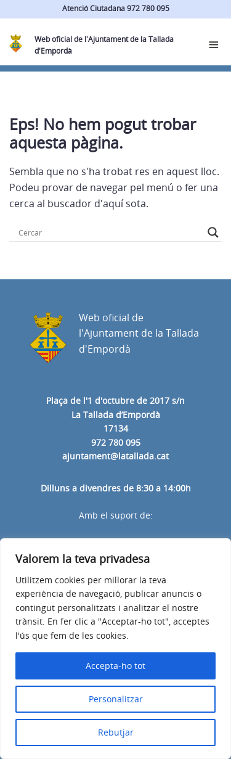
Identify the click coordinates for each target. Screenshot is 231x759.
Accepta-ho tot (115, 665)
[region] (115, 648)
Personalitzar (116, 699)
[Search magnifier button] (213, 232)
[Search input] (109, 232)
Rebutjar (116, 732)
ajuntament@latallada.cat (115, 456)
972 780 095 (115, 442)
